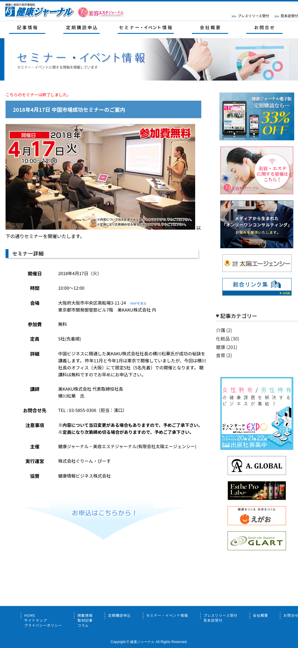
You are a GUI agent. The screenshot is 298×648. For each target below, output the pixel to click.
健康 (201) (226, 346)
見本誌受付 (289, 15)
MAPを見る (138, 303)
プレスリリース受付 (253, 15)
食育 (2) (224, 355)
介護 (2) (224, 329)
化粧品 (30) (227, 338)
